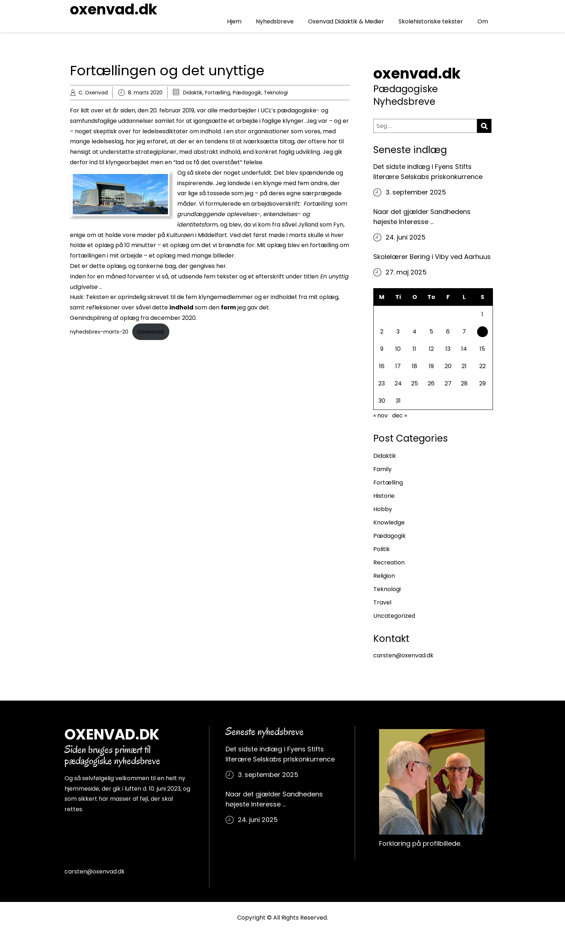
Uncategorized (394, 616)
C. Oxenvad (93, 92)
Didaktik (193, 92)
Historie (384, 496)
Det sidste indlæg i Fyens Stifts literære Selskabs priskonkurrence (427, 171)
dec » (399, 415)
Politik (381, 549)
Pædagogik (247, 92)
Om (482, 21)
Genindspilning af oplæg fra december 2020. (133, 318)
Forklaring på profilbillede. (420, 843)
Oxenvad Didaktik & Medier (346, 21)
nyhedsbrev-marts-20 (99, 331)
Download (150, 331)
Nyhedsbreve (275, 21)
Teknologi (276, 92)
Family (382, 469)
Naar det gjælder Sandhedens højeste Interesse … (422, 216)
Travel (382, 602)
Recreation (389, 562)
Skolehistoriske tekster (431, 21)
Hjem (234, 21)
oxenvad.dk (113, 9)
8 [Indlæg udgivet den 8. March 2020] (482, 333)
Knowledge (389, 522)
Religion (384, 576)
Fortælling (217, 92)
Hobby (382, 509)
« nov (380, 415)
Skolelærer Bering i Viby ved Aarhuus (432, 256)
